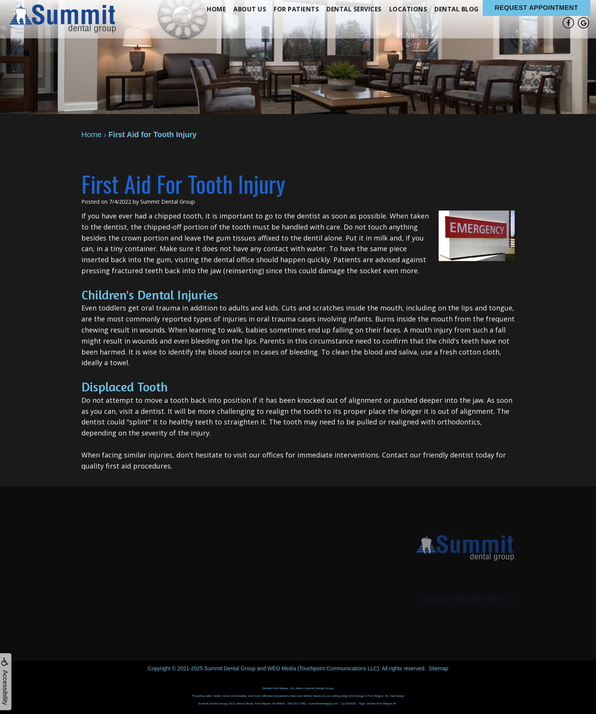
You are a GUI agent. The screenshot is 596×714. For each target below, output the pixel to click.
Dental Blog (456, 9)
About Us (249, 9)
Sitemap (438, 668)
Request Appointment (537, 7)
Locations (408, 9)
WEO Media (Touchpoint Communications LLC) (323, 668)
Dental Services (354, 9)
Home (216, 9)
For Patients (296, 9)
